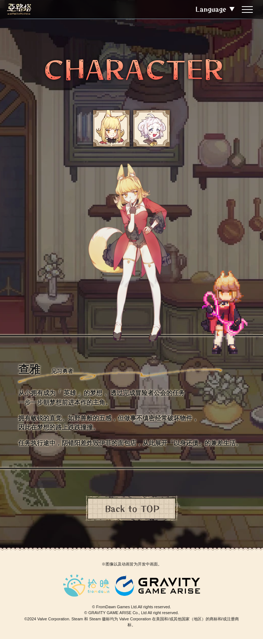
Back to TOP (131, 508)
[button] (111, 128)
